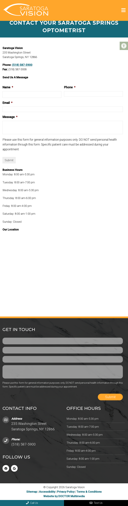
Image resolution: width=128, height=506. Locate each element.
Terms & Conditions (89, 491)
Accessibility (47, 491)
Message (9, 117)
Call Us (32, 502)
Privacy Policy (66, 491)
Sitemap (31, 491)
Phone (69, 87)
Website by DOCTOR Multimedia (64, 496)
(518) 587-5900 (22, 64)
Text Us (96, 502)
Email (7, 102)
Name (7, 87)
